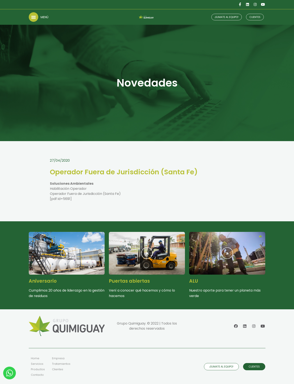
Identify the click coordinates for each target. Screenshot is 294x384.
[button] (33, 17)
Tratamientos (61, 364)
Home (35, 358)
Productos (38, 369)
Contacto (37, 375)
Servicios (37, 364)
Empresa (58, 358)
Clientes (57, 369)
